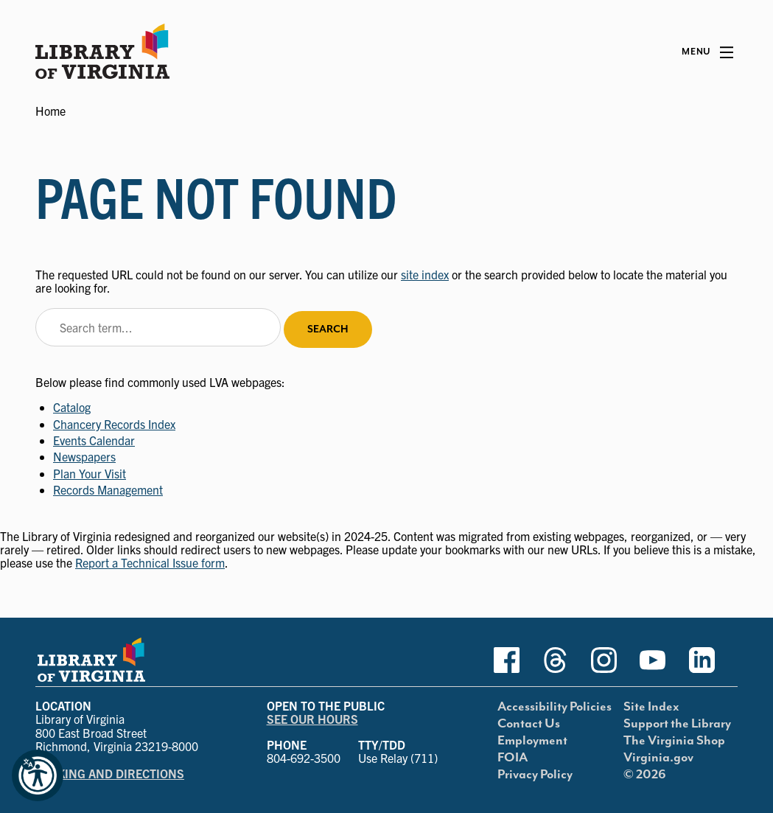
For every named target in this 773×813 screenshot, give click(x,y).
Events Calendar (94, 440)
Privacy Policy (535, 774)
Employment (532, 740)
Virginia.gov (658, 757)
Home (50, 110)
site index (425, 274)
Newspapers (84, 456)
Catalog (72, 406)
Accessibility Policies (554, 706)
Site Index (651, 706)
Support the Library (677, 723)
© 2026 (644, 774)
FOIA (512, 757)
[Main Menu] (707, 52)
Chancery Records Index (114, 423)
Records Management (108, 489)
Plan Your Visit (89, 473)
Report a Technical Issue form (150, 562)
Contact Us (528, 723)
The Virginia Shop (674, 740)
